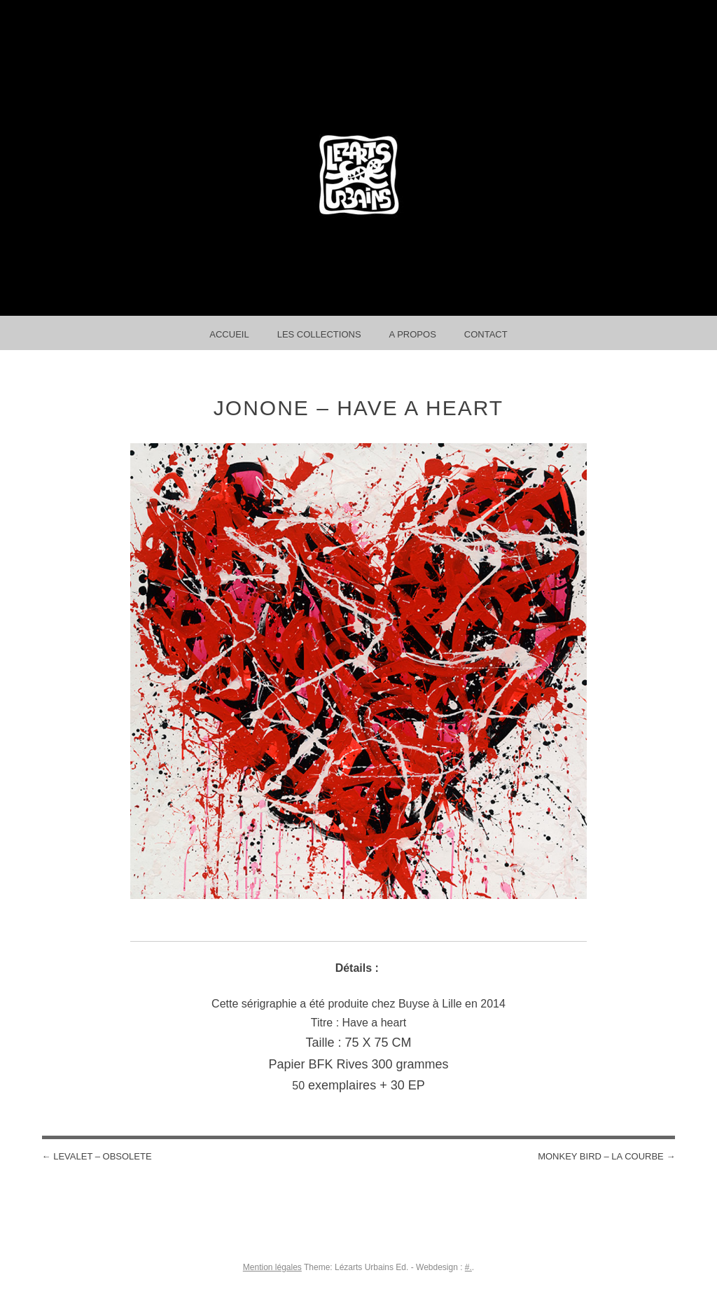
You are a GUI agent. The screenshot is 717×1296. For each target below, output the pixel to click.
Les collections (319, 334)
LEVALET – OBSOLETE (97, 1156)
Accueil (229, 334)
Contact (486, 334)
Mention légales (272, 1267)
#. (468, 1267)
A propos (412, 334)
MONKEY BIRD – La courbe (606, 1156)
